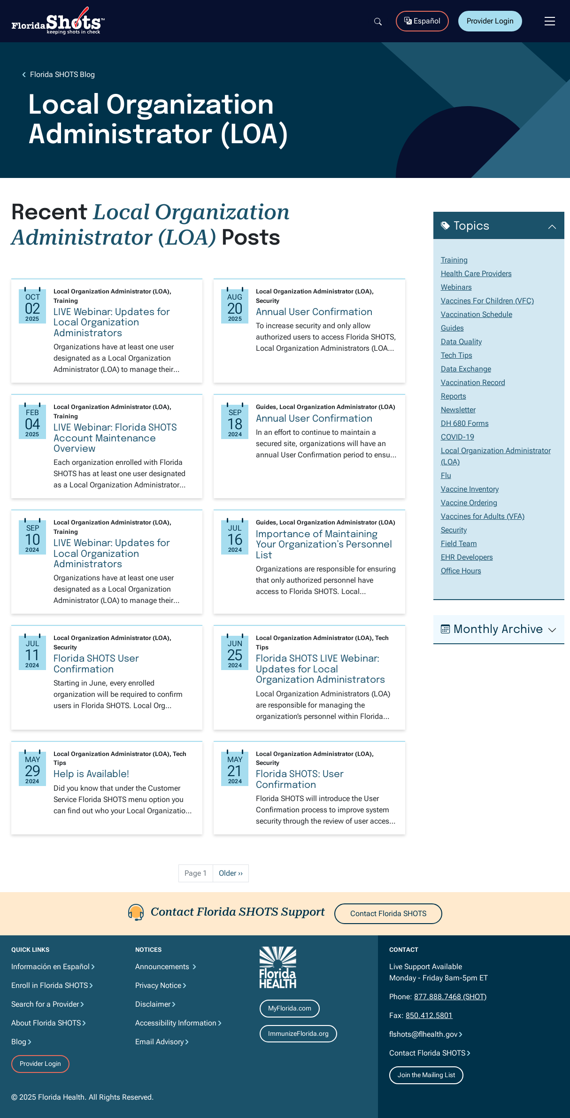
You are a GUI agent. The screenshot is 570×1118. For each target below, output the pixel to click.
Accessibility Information (175, 1022)
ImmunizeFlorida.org (298, 1033)
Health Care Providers (476, 273)
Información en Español (50, 966)
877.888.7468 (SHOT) (450, 996)
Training (454, 259)
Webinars (456, 287)
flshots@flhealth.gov (423, 1034)
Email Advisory (159, 1041)
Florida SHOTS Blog (62, 74)
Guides (452, 328)
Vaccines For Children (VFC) (487, 300)
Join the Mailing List (426, 1075)
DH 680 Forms (465, 423)
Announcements (163, 966)
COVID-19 (457, 436)
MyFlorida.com (289, 1008)
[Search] (378, 21)
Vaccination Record (473, 382)
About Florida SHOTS (46, 1022)
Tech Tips (456, 355)
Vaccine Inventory (470, 489)
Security (454, 529)
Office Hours (461, 570)
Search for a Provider (45, 1004)
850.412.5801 (429, 1015)
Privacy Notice (158, 985)
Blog (18, 1041)
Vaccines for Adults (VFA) (482, 516)
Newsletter (458, 409)
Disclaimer (152, 1004)
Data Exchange (466, 368)
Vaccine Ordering (469, 502)
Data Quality (461, 341)
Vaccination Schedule (476, 314)
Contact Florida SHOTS (388, 913)
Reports (453, 396)
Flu (446, 475)
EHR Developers (467, 557)
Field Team (459, 543)
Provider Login (490, 20)
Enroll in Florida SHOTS (49, 985)
